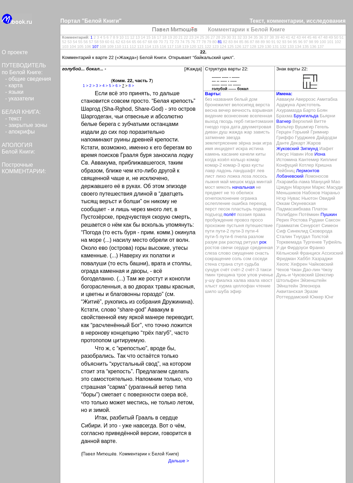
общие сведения (30, 79)
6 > (118, 85)
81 (220, 42)
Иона (319, 154)
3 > (98, 85)
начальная (243, 187)
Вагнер (283, 121)
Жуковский (287, 148)
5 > (111, 85)
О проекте (15, 52)
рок (262, 242)
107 (95, 47)
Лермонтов (308, 170)
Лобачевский (290, 176)
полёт (230, 214)
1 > (85, 85)
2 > (92, 85)
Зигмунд (309, 148)
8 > (131, 85)
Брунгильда (306, 115)
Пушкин (329, 214)
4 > (105, 85)
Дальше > (178, 460)
